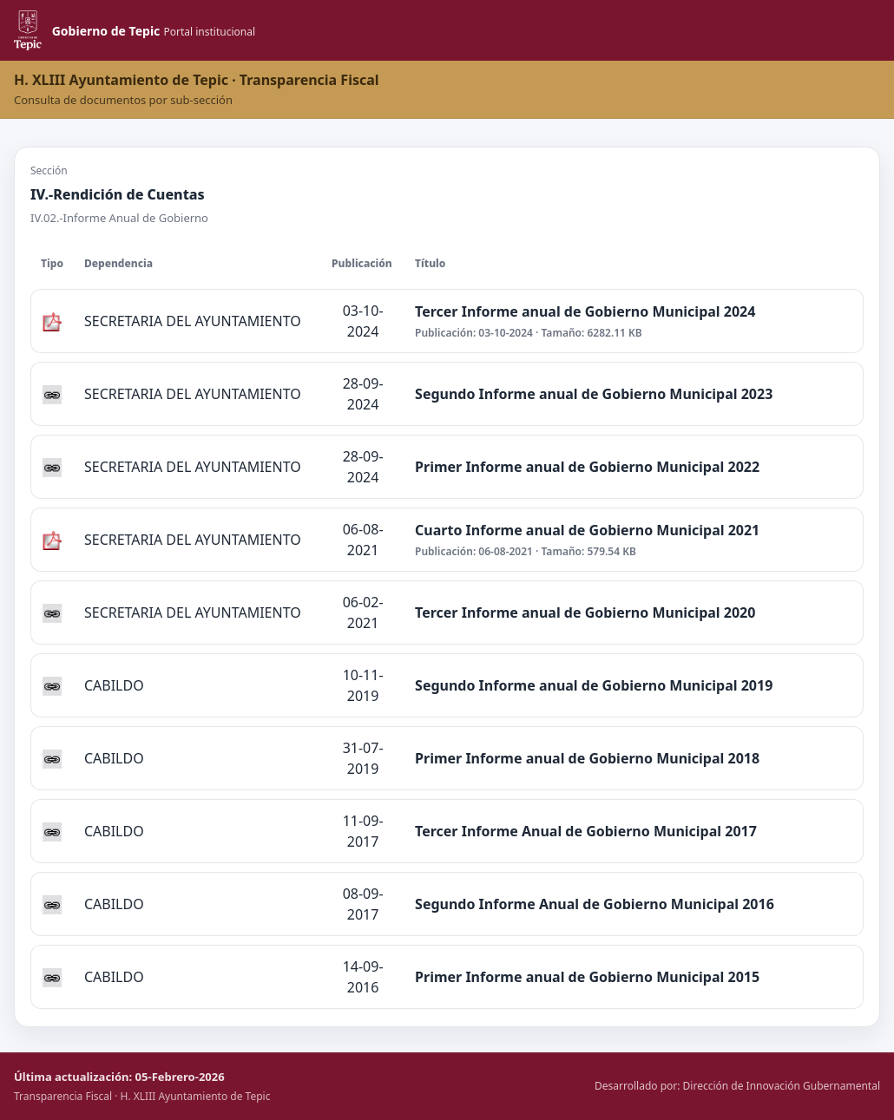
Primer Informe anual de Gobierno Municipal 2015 (587, 976)
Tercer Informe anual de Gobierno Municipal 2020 (585, 612)
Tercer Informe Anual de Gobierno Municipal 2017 (586, 831)
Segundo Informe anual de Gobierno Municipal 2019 (593, 685)
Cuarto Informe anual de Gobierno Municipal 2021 (587, 530)
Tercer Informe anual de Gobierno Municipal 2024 (585, 311)
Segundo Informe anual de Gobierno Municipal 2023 (593, 393)
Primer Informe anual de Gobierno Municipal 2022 (587, 466)
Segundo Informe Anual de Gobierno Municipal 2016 (594, 904)
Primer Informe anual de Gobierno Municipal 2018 (587, 758)
